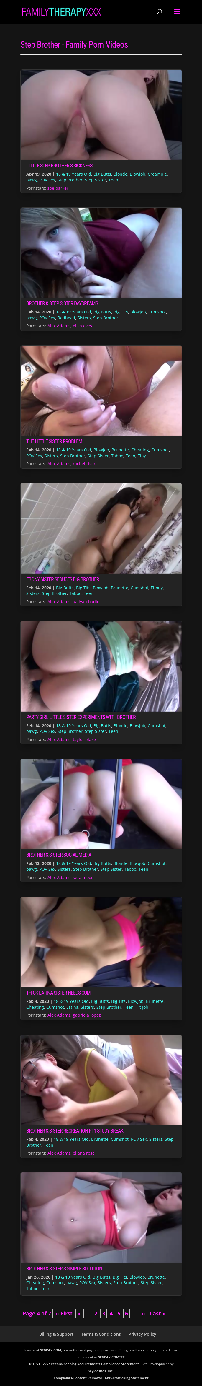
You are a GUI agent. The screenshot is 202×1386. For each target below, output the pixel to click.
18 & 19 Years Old (73, 174)
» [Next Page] (143, 1313)
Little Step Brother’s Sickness (59, 165)
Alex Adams (58, 325)
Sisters (84, 318)
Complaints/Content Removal (78, 1378)
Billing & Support (56, 1334)
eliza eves (82, 325)
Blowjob (137, 174)
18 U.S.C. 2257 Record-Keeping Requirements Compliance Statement (84, 1364)
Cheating (140, 450)
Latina (72, 1007)
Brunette (120, 450)
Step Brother (70, 180)
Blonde (120, 174)
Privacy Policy (142, 1334)
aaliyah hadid (86, 601)
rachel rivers (85, 463)
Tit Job (142, 1007)
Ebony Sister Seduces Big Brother (62, 579)
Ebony (157, 588)
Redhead (66, 318)
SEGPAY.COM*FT (111, 1357)
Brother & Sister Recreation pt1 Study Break (74, 1131)
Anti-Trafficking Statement (127, 1378)
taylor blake (84, 739)
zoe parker (57, 188)
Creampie (157, 174)
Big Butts (102, 174)
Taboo (117, 455)
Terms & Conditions (101, 1334)
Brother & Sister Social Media (58, 855)
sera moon (83, 877)
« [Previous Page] (79, 1313)
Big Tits (121, 312)
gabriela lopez (87, 1015)
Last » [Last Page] (158, 1313)
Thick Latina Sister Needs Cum (58, 993)
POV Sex (47, 180)
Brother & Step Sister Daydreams (62, 303)
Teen (113, 180)
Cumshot (157, 312)
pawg (31, 180)
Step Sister (95, 180)
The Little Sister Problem (54, 441)
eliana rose (84, 1153)
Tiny (142, 455)
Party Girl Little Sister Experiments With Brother (81, 717)
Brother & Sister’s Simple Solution (64, 1268)
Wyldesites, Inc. (101, 1371)
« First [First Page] (64, 1313)
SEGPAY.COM (50, 1350)
